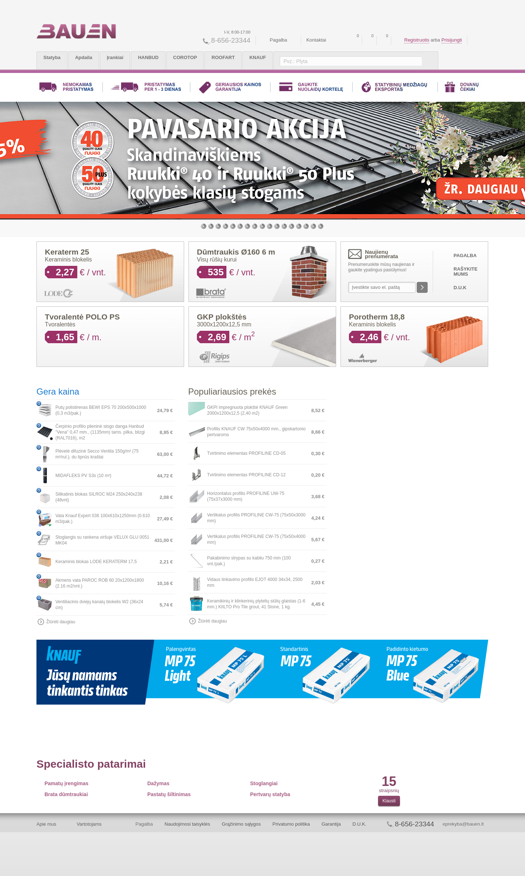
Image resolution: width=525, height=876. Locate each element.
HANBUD (148, 57)
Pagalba (278, 40)
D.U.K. (359, 824)
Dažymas (158, 783)
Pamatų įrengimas (66, 783)
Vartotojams (89, 824)
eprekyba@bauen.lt (463, 824)
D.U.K (460, 287)
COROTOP (185, 57)
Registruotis (416, 40)
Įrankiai (115, 57)
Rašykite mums (466, 271)
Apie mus (46, 824)
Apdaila (83, 57)
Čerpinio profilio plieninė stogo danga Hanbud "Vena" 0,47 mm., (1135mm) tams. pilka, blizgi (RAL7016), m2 (100, 432)
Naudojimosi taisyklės (187, 824)
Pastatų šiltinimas (169, 794)
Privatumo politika (291, 824)
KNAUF (257, 57)
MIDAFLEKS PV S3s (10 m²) (83, 475)
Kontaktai (316, 40)
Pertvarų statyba (270, 794)
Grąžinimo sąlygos (241, 824)
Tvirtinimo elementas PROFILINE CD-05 (246, 453)
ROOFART (223, 57)
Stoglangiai (263, 783)
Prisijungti (452, 40)
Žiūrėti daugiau (60, 621)
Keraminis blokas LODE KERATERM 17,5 (96, 561)
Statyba (52, 57)
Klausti (389, 800)
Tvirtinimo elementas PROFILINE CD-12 (246, 474)
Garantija (331, 824)
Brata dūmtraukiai (66, 794)
